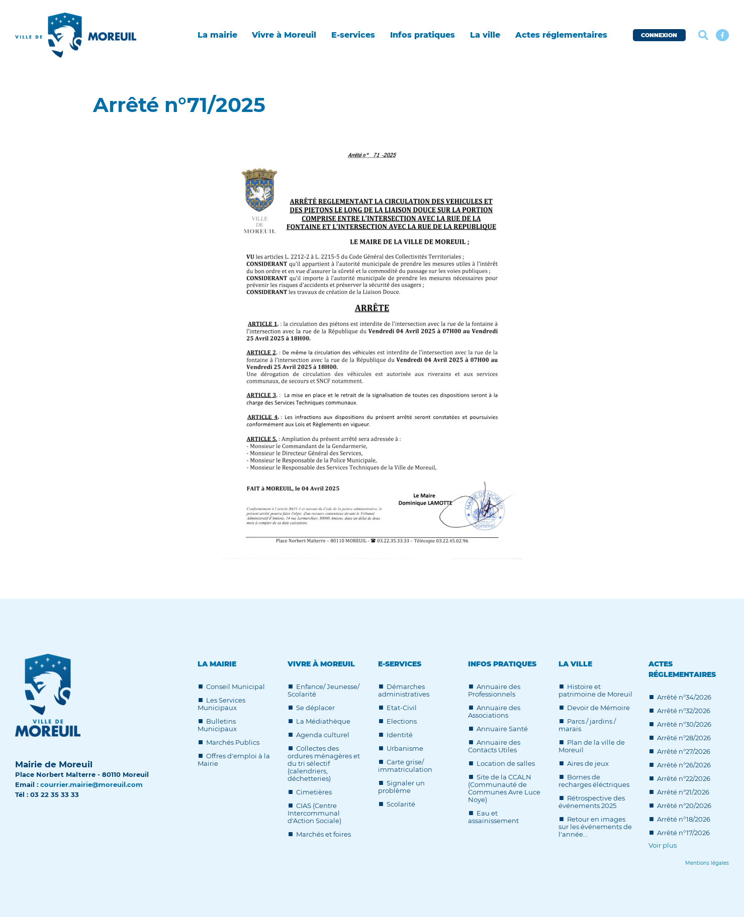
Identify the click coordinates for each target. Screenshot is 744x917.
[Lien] (707, 863)
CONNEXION (659, 35)
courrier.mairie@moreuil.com (91, 784)
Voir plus (662, 845)
